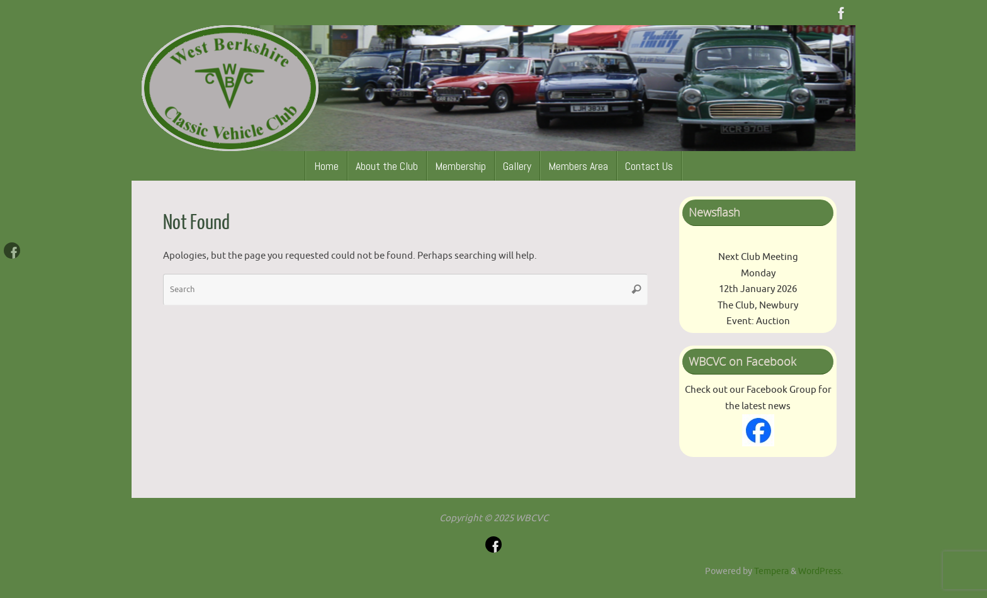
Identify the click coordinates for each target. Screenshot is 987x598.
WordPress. (820, 571)
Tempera (771, 571)
